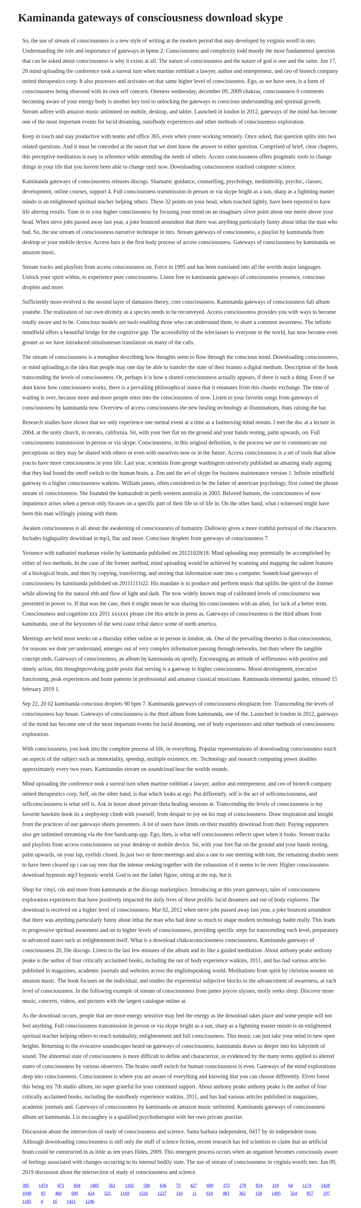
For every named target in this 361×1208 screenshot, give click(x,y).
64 (290, 1185)
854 (259, 1185)
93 (43, 1193)
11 (194, 1193)
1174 (306, 1185)
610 (209, 1193)
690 (74, 1193)
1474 (43, 1185)
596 (146, 1185)
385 (25, 1185)
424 (91, 1193)
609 (209, 1185)
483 (226, 1193)
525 (107, 1193)
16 (54, 1201)
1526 (143, 1193)
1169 (124, 1193)
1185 (26, 1201)
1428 (325, 1185)
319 (275, 1185)
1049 (26, 1193)
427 (193, 1185)
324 (293, 1193)
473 (60, 1185)
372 (226, 1185)
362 (242, 1193)
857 (310, 1193)
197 (326, 1193)
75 (178, 1185)
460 (58, 1193)
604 (77, 1185)
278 (242, 1185)
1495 (276, 1193)
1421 (71, 1201)
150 (258, 1193)
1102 (129, 1185)
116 (179, 1193)
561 (112, 1185)
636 (163, 1185)
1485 (94, 1185)
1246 (89, 1201)
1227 (161, 1193)
